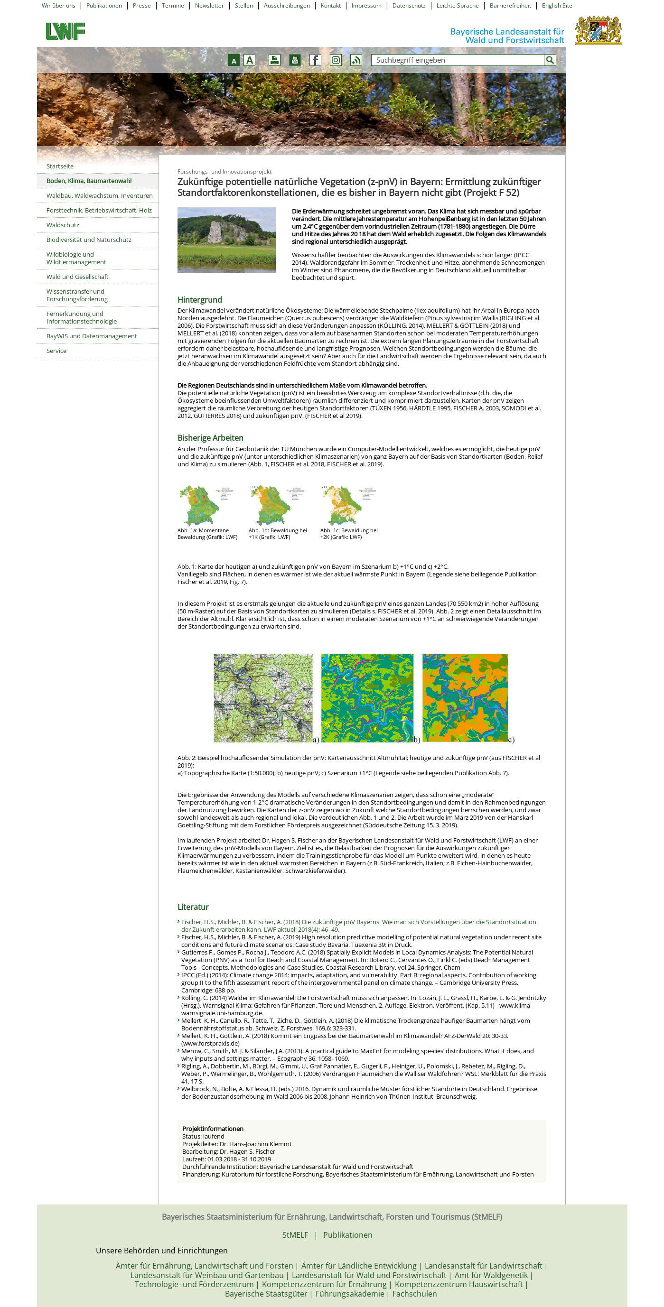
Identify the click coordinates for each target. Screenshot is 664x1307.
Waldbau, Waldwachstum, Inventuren (100, 195)
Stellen (244, 5)
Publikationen (104, 5)
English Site (557, 5)
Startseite (60, 166)
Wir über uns (58, 5)
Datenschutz (409, 5)
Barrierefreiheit (510, 5)
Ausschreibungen (287, 5)
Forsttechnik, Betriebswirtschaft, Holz (99, 210)
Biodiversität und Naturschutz (89, 239)
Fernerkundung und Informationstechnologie (82, 317)
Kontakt (331, 5)
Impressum (367, 5)
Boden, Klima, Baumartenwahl (89, 180)
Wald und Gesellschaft (78, 276)
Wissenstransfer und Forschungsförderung (77, 295)
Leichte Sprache (458, 5)
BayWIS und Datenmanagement (92, 336)
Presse (142, 5)
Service (56, 350)
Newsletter (209, 5)
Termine (173, 5)
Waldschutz (63, 225)
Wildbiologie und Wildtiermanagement (76, 258)
